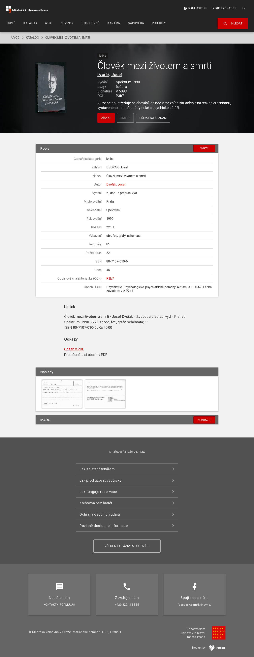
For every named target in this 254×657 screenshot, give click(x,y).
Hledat (233, 23)
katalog (32, 37)
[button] (51, 87)
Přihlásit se (195, 8)
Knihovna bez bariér (95, 503)
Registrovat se (224, 8)
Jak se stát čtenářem (97, 469)
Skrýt (204, 148)
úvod (15, 37)
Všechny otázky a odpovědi (127, 546)
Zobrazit (204, 420)
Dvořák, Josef (109, 74)
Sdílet (125, 118)
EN (243, 8)
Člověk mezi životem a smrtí (67, 37)
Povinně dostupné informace (103, 526)
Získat (106, 118)
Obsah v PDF (74, 349)
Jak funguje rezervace (98, 492)
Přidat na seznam (153, 118)
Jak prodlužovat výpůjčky (100, 480)
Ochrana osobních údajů (99, 514)
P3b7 (110, 278)
